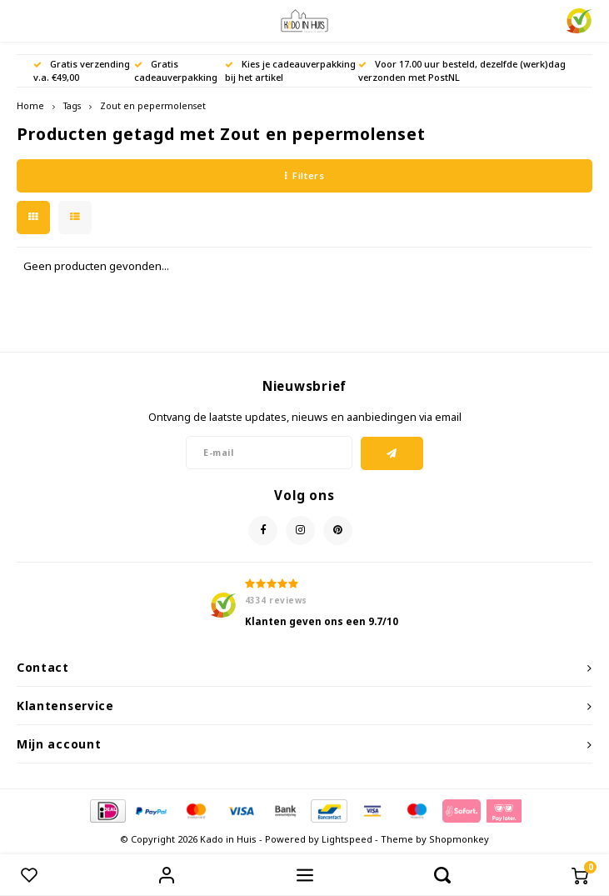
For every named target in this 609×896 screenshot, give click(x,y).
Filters (304, 175)
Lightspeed (347, 839)
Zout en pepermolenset (153, 106)
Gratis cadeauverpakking (175, 70)
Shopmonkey (459, 839)
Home (30, 106)
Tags (72, 106)
